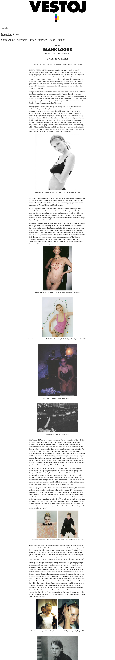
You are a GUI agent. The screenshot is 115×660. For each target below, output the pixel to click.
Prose (52, 39)
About (11, 39)
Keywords (22, 39)
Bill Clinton (42, 64)
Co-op (16, 34)
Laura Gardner (59, 58)
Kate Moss (79, 64)
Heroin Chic (57, 64)
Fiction (32, 39)
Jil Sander (64, 64)
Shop (4, 39)
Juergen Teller (72, 64)
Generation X (49, 64)
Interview (42, 39)
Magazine (6, 34)
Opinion (60, 39)
